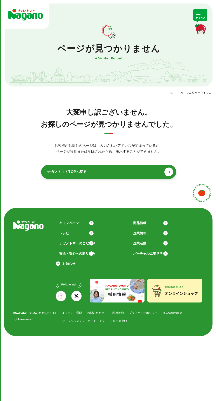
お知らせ (68, 263)
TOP (170, 93)
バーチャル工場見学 (151, 252)
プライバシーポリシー (143, 312)
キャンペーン (72, 222)
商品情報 (143, 222)
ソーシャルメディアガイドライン (83, 320)
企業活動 (143, 242)
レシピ (67, 232)
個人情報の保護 (173, 312)
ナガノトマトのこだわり (80, 242)
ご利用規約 (117, 312)
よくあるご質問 (72, 312)
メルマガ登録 (118, 320)
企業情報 (143, 232)
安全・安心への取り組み (80, 252)
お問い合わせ (95, 312)
